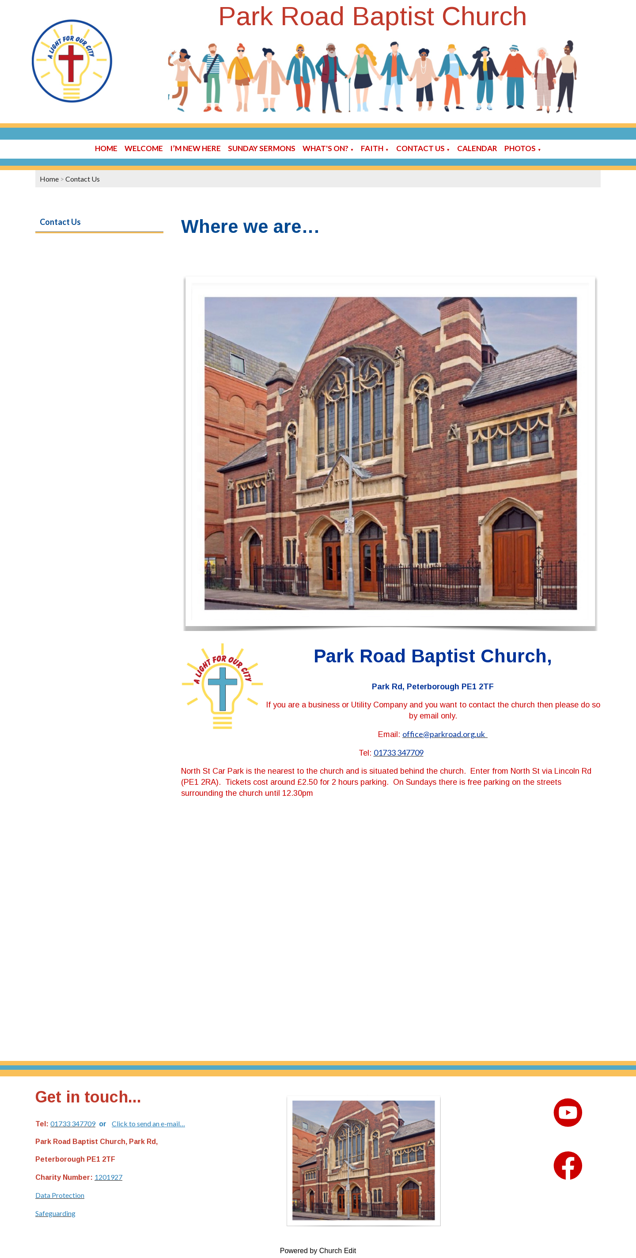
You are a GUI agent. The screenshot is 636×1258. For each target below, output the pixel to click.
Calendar (477, 148)
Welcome (144, 148)
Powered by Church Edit (318, 1250)
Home (106, 148)
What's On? (325, 148)
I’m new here (195, 148)
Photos (520, 148)
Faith (372, 148)
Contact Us (420, 148)
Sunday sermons (261, 148)
